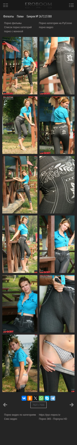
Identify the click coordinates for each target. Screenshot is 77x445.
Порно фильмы (13, 23)
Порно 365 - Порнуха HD (53, 418)
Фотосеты (7, 16)
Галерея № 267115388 (38, 16)
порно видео (46, 27)
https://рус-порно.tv (49, 414)
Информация (34, 437)
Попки (19, 16)
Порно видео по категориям (20, 414)
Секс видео (10, 418)
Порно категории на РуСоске (55, 23)
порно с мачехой (13, 31)
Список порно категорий (18, 27)
